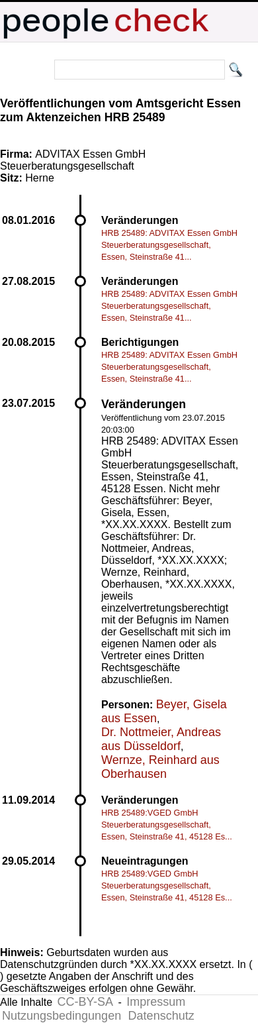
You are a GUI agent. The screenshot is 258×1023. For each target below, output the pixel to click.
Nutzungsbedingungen (61, 1015)
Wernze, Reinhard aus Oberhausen (160, 767)
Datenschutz (161, 1015)
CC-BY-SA (85, 1001)
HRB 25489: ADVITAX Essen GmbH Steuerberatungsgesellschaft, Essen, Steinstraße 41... (169, 245)
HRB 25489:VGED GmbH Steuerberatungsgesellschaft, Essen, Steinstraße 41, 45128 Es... (166, 824)
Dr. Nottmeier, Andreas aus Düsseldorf (161, 739)
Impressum (155, 1001)
